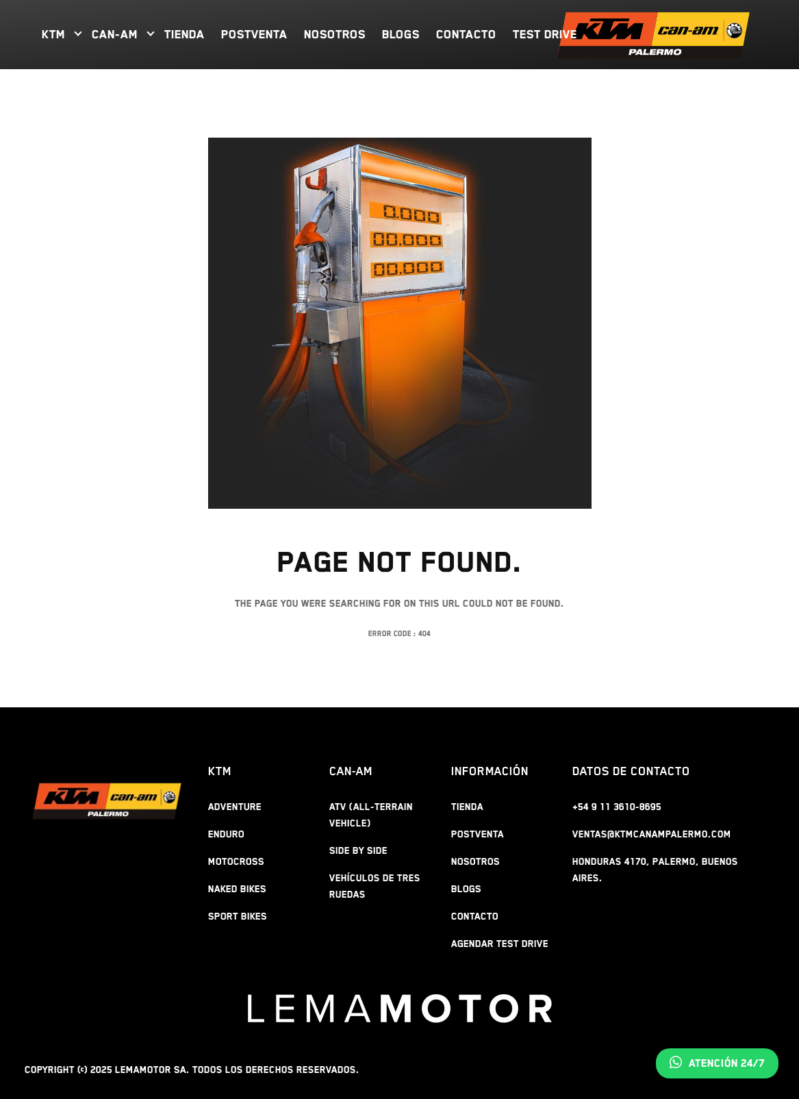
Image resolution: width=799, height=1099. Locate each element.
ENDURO (226, 834)
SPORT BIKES (237, 916)
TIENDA (184, 34)
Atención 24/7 (717, 1063)
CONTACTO (466, 34)
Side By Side (358, 850)
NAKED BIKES (237, 888)
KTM (53, 34)
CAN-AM (115, 34)
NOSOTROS (335, 34)
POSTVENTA (254, 34)
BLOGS (401, 34)
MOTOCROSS (236, 861)
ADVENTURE (235, 806)
